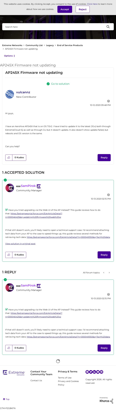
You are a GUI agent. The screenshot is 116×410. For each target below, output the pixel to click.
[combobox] (58, 26)
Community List (34, 45)
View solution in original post (20, 243)
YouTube (98, 372)
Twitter (91, 372)
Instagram (101, 372)
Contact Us (36, 380)
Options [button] (8, 55)
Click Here (92, 4)
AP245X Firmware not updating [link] (21, 49)
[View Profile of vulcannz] (23, 92)
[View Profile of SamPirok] (28, 186)
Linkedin (94, 372)
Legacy (50, 45)
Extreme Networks (12, 45)
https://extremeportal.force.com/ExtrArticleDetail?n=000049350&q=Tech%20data (68, 237)
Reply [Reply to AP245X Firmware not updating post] (104, 157)
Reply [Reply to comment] (104, 254)
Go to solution (60, 83)
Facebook (87, 372)
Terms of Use (64, 377)
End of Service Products (70, 45)
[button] (64, 9)
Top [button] (7, 399)
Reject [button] (83, 9)
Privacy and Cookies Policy (68, 383)
